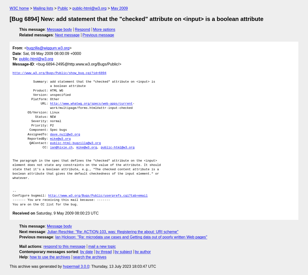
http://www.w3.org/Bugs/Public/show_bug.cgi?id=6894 (59, 73)
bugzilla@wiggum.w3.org (47, 48)
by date (86, 252)
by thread (104, 252)
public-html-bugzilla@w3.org (75, 143)
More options (104, 29)
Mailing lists (43, 8)
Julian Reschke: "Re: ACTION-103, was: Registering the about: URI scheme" (113, 232)
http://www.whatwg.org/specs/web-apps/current (91, 104)
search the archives (90, 257)
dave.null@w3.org (65, 134)
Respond (82, 29)
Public (63, 8)
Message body (59, 29)
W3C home (19, 8)
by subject (123, 252)
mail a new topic (102, 246)
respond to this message (64, 246)
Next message (67, 35)
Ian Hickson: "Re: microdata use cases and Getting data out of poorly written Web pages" (131, 237)
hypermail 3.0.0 (76, 266)
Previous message (98, 35)
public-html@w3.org (89, 8)
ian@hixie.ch (61, 147)
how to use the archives (50, 257)
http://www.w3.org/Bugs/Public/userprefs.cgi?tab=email (98, 196)
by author (143, 252)
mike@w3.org (60, 139)
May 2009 (119, 8)
